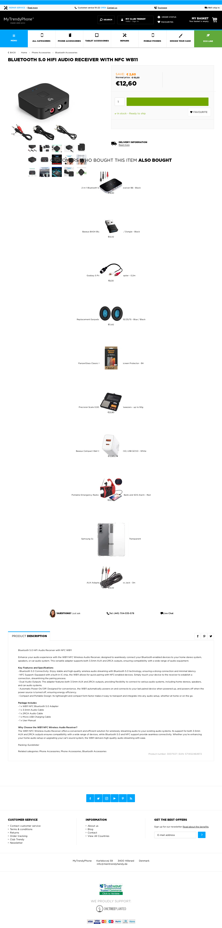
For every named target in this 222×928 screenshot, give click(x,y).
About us (93, 825)
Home (24, 52)
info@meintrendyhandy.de (112, 864)
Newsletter (16, 842)
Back (13, 52)
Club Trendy (17, 839)
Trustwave (160, 8)
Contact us (112, 8)
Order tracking (18, 836)
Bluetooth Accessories (94, 751)
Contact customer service (25, 825)
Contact (92, 832)
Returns (14, 832)
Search (106, 19)
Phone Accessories (49, 751)
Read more (33, 8)
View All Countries (98, 836)
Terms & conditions (21, 829)
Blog (90, 829)
